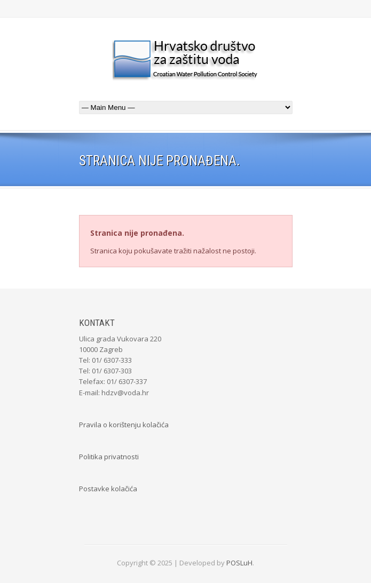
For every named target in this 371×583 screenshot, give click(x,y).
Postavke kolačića (108, 488)
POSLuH (239, 563)
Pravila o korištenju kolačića (124, 424)
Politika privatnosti (109, 456)
